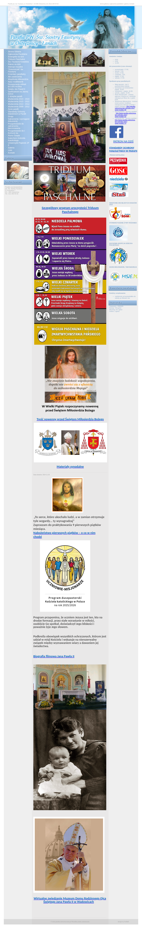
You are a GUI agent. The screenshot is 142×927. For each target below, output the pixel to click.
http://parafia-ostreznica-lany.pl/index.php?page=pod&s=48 (125, 108)
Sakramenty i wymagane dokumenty (19, 120)
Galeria (11, 148)
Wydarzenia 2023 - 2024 (18, 99)
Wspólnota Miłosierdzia (18, 79)
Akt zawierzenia (15, 77)
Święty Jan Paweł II (16, 89)
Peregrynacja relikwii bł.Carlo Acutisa (17, 85)
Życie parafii (13, 109)
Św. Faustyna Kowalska (18, 62)
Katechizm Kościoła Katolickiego (16, 139)
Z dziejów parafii (15, 96)
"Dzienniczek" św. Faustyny (16, 70)
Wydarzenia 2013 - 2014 (18, 104)
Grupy (10, 116)
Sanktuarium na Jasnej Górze (18, 92)
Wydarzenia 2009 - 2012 (18, 106)
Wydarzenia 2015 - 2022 (18, 101)
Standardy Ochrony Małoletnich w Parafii (17, 112)
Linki (10, 150)
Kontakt (11, 153)
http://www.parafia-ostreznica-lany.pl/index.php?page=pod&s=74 (125, 121)
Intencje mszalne (15, 67)
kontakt (132, 4)
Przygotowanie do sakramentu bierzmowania (16, 126)
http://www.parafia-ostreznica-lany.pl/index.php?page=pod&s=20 (125, 114)
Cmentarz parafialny (17, 74)
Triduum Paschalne (16, 59)
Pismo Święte (14, 135)
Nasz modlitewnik (15, 82)
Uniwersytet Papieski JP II (18, 144)
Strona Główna (14, 51)
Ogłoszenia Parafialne (17, 54)
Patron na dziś (14, 64)
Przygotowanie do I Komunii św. (16, 132)
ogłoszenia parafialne (116, 4)
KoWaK (126, 921)
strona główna (104, 4)
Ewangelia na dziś (16, 57)
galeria (126, 4)
